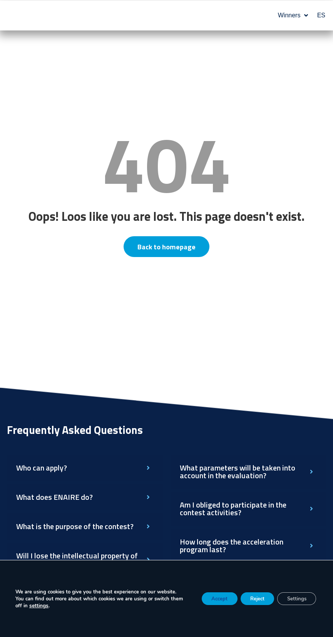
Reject (250, 598)
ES (321, 15)
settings (52, 605)
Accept (207, 598)
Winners (293, 15)
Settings (294, 598)
